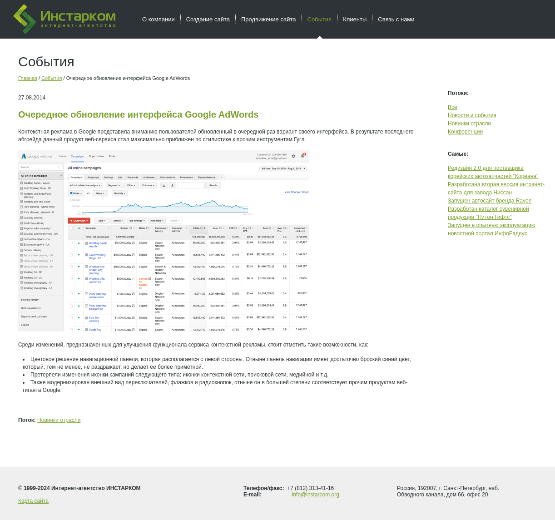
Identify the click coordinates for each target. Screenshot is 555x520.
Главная (27, 78)
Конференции (465, 132)
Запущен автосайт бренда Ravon (489, 201)
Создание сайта (208, 19)
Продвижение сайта (268, 19)
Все (452, 107)
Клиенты (355, 19)
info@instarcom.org (315, 494)
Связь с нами (396, 19)
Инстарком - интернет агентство (64, 19)
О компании (158, 19)
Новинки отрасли (58, 420)
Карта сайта (33, 501)
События (51, 78)
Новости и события (472, 115)
